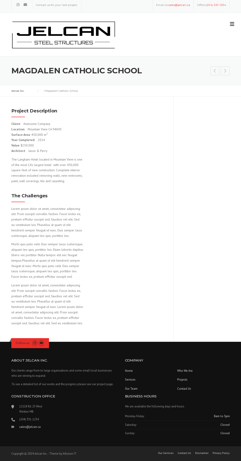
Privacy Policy (221, 453)
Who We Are (185, 371)
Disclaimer (202, 453)
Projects (182, 380)
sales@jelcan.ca (30, 427)
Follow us (22, 343)
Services (130, 380)
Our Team (131, 389)
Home (129, 371)
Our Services (166, 453)
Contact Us (184, 389)
